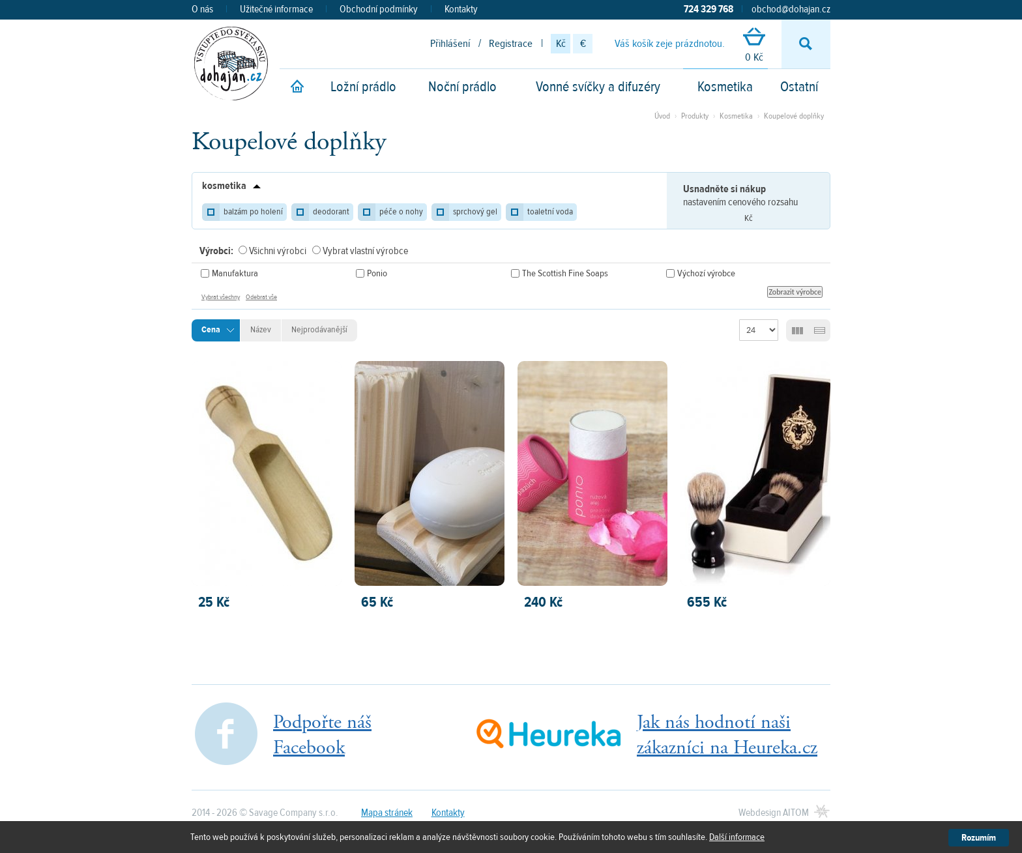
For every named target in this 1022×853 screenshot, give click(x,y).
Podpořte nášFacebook (322, 735)
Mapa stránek (387, 812)
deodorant (331, 212)
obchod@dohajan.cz (791, 9)
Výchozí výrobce (706, 273)
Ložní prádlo (363, 87)
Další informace (737, 837)
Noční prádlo (462, 87)
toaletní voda (550, 212)
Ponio (377, 273)
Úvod (662, 116)
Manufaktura (235, 273)
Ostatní (799, 87)
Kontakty (461, 9)
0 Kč (754, 46)
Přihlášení (450, 43)
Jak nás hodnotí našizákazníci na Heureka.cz (727, 735)
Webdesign (773, 812)
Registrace (511, 43)
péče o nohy (401, 212)
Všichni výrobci (277, 250)
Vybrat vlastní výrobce (365, 250)
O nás (202, 9)
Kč (561, 43)
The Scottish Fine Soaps (565, 273)
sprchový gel (475, 212)
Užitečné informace (276, 9)
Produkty (694, 116)
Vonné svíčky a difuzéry (598, 87)
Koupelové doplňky (794, 116)
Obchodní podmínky (379, 9)
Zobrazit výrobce (794, 291)
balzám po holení (253, 212)
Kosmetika (725, 87)
